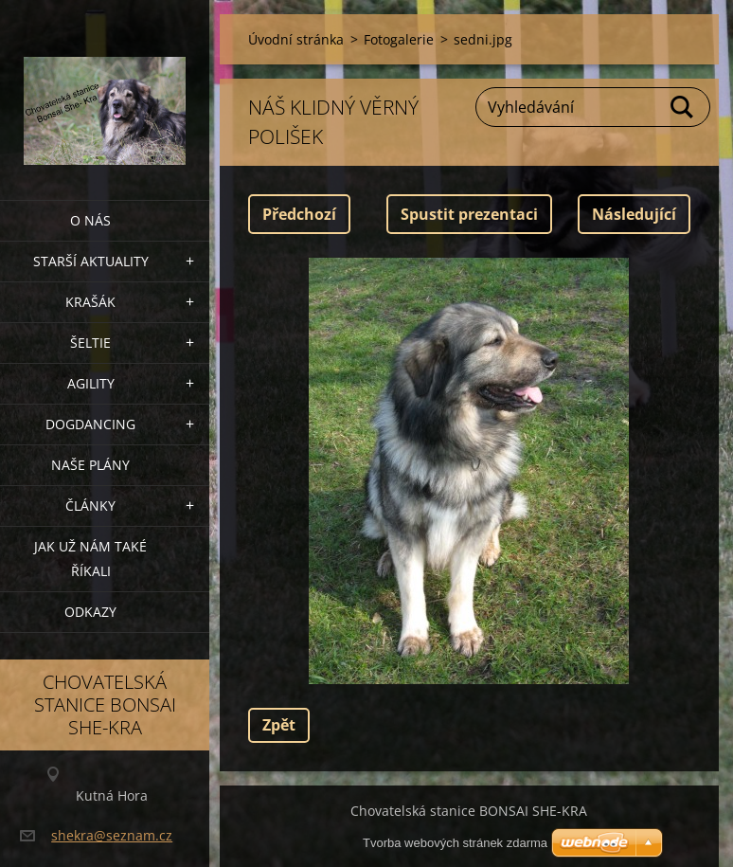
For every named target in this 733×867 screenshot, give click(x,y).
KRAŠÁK (90, 302)
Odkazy (90, 612)
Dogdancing (90, 424)
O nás (90, 220)
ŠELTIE (90, 343)
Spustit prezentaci (469, 214)
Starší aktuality (91, 261)
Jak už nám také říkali (90, 558)
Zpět (278, 724)
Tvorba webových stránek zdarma (455, 843)
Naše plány (90, 465)
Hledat (682, 107)
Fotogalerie (399, 39)
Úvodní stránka (296, 39)
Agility (91, 383)
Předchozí (299, 214)
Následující (634, 214)
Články (90, 506)
